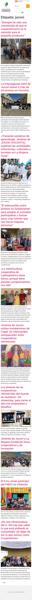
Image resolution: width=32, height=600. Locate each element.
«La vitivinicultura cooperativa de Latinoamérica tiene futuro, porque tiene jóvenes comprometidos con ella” (15, 277)
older (3, 582)
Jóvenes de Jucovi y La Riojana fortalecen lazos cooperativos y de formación (15, 443)
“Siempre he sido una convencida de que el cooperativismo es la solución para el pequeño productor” (14, 29)
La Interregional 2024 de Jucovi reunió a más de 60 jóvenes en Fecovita (16, 87)
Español (19, 1)
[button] (22, 12)
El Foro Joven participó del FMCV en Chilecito (15, 482)
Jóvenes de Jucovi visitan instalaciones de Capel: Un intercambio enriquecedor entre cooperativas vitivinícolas (15, 333)
